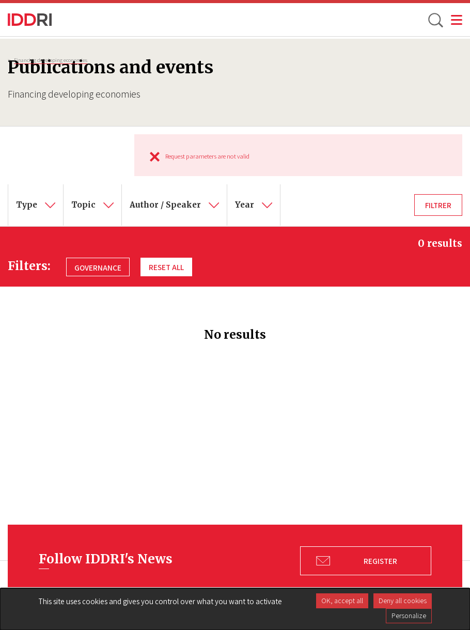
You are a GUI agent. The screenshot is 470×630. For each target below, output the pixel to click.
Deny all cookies (403, 600)
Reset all (166, 267)
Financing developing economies (50, 60)
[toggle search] (435, 19)
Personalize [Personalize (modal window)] (408, 615)
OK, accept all (342, 600)
